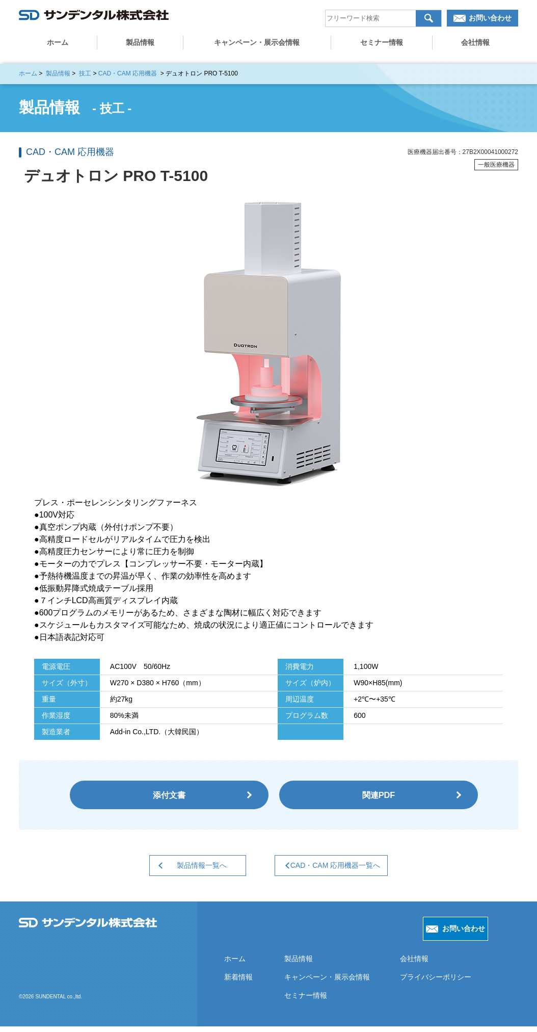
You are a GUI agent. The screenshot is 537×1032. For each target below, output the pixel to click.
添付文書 (169, 797)
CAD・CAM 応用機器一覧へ (336, 870)
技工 (85, 73)
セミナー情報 (381, 45)
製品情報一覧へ (194, 870)
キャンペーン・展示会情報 (257, 45)
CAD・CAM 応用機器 (127, 73)
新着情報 (238, 982)
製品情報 (140, 45)
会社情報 (475, 45)
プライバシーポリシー (434, 982)
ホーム (57, 45)
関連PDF (378, 797)
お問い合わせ (490, 21)
